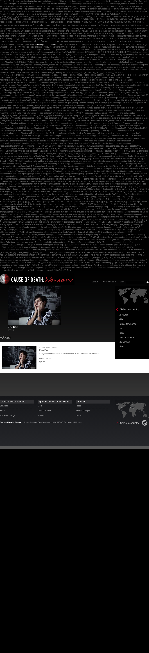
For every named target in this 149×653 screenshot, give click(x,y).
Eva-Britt (13, 326)
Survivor (42, 347)
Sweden (54, 347)
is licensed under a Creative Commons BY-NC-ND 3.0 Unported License (41, 422)
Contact (95, 282)
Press (121, 333)
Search (123, 282)
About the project (83, 411)
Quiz (121, 328)
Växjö (48, 347)
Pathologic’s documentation (46, 44)
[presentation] (132, 299)
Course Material (126, 337)
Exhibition (42, 415)
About (122, 346)
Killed (121, 319)
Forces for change (127, 324)
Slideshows (124, 342)
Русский (106, 282)
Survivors (123, 315)
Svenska (112, 282)
